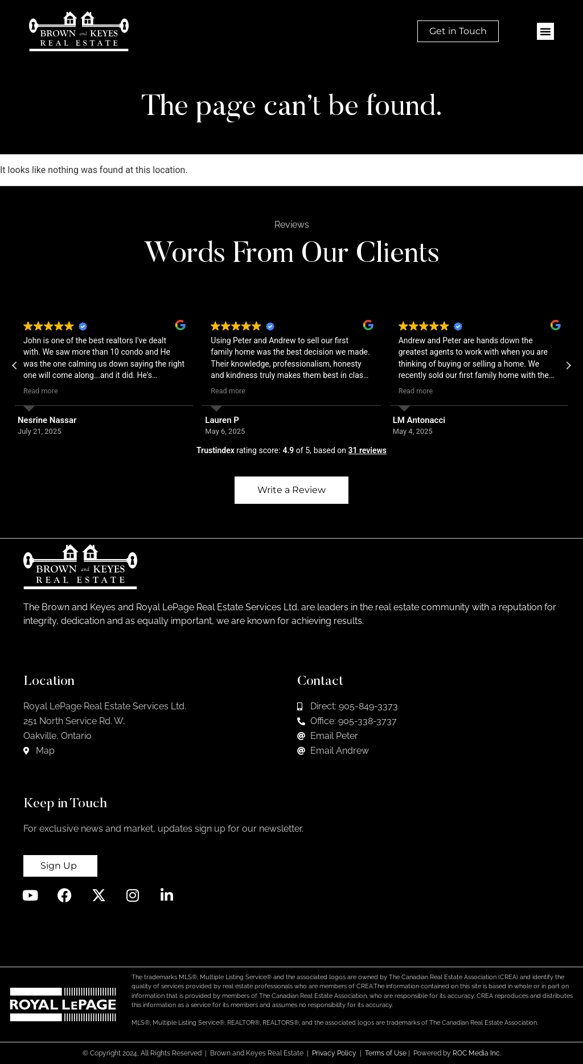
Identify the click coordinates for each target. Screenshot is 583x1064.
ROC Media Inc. (477, 1053)
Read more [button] (40, 391)
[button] (545, 31)
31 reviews (367, 450)
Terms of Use (386, 1053)
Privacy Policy (334, 1053)
